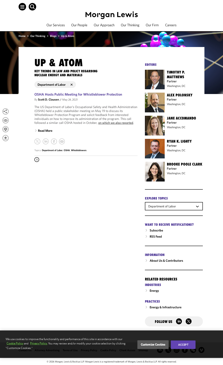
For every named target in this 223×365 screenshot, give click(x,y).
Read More (45, 131)
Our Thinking (130, 25)
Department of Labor (52, 150)
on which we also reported (115, 123)
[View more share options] (5, 111)
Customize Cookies (153, 344)
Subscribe (156, 230)
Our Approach (104, 25)
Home (22, 36)
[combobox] (173, 206)
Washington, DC (176, 86)
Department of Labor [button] (55, 85)
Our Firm (152, 25)
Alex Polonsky (179, 95)
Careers (171, 25)
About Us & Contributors (166, 260)
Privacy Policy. (38, 343)
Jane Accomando (181, 118)
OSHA (67, 150)
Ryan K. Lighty (179, 141)
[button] (22, 6)
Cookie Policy (15, 343)
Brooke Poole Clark (184, 164)
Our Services (55, 25)
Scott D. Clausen (48, 99)
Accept (183, 344)
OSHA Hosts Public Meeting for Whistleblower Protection (78, 94)
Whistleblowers (78, 150)
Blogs (53, 36)
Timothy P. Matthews (176, 74)
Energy (154, 291)
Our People (79, 25)
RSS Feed (156, 236)
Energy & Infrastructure (165, 307)
